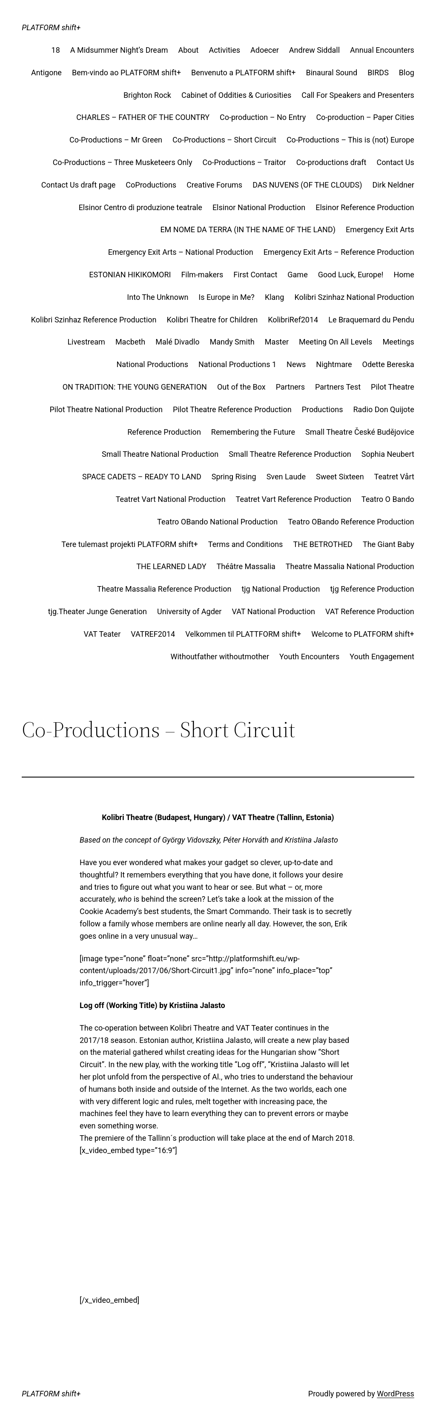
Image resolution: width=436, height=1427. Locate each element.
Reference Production (164, 431)
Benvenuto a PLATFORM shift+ (243, 72)
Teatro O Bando (387, 499)
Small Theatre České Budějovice (359, 431)
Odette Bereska (388, 364)
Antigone (46, 72)
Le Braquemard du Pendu (371, 319)
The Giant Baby (388, 544)
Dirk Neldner (393, 184)
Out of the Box (241, 386)
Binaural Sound (332, 72)
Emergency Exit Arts (380, 229)
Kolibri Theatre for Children (212, 319)
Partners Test (338, 386)
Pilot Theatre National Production (105, 409)
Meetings (398, 341)
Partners (290, 386)
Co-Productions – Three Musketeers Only (122, 162)
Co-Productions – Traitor (244, 162)
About (188, 50)
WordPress (395, 1393)
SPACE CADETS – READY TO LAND (141, 476)
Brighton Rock (147, 95)
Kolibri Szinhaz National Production (354, 297)
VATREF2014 (153, 633)
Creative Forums (214, 184)
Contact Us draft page (78, 184)
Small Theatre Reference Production (290, 454)
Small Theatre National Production (160, 454)
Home (403, 274)
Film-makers (202, 274)
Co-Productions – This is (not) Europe (350, 139)
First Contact (255, 274)
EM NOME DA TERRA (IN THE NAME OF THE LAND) (248, 229)
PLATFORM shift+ (51, 27)
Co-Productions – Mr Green (115, 139)
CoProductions (151, 184)
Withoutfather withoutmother (220, 656)
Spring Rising (234, 476)
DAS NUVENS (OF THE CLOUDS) (307, 184)
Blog (406, 72)
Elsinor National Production (258, 207)
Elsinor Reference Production (365, 207)
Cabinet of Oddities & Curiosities (236, 95)
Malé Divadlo (177, 341)
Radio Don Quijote (383, 409)
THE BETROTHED (323, 544)
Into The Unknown (157, 297)
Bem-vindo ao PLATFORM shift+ (126, 72)
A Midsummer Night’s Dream (119, 50)
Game (297, 274)
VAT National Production (273, 611)
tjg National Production (280, 588)
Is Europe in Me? (226, 297)
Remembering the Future (253, 431)
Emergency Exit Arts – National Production (180, 252)
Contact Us (395, 162)
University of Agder (189, 611)
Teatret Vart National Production (171, 499)
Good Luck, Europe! (351, 274)
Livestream (86, 341)
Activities (224, 50)
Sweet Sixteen (340, 476)
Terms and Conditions (245, 544)
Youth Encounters (309, 656)
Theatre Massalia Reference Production (164, 588)
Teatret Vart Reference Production (293, 499)
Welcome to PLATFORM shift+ (362, 633)
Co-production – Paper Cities (365, 117)
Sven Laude (286, 476)
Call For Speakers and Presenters (357, 95)
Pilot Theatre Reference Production (232, 409)
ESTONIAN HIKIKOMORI (130, 274)
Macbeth (130, 341)
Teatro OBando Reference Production (351, 521)
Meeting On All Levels (335, 341)
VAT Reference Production (369, 611)
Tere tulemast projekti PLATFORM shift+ (129, 544)
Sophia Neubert (387, 454)
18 (56, 50)
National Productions (152, 364)
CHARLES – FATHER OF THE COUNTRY (142, 117)
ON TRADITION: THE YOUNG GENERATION (135, 386)
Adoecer (264, 50)
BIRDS (378, 72)
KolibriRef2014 (293, 319)
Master (277, 341)
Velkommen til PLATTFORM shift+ (243, 633)
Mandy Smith (232, 341)
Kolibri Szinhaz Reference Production (94, 319)
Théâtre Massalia (246, 566)
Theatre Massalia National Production (350, 566)
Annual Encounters (382, 50)
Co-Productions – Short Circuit (224, 139)
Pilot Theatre (392, 386)
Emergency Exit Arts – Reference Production (339, 252)
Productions (322, 409)
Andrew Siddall (314, 50)
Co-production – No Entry (263, 117)
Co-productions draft (331, 162)
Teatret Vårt (394, 476)
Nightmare (334, 364)
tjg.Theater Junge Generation (97, 611)
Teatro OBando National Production (217, 521)
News (296, 364)
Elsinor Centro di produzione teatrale (140, 207)
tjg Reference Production (372, 588)
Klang (274, 297)
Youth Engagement (382, 656)
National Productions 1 (237, 364)
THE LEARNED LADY (171, 566)
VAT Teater (102, 633)
